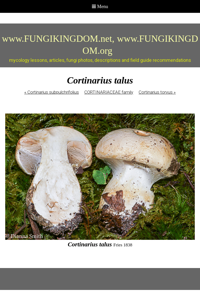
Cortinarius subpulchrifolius (51, 92)
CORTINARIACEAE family (108, 92)
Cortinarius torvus (157, 92)
